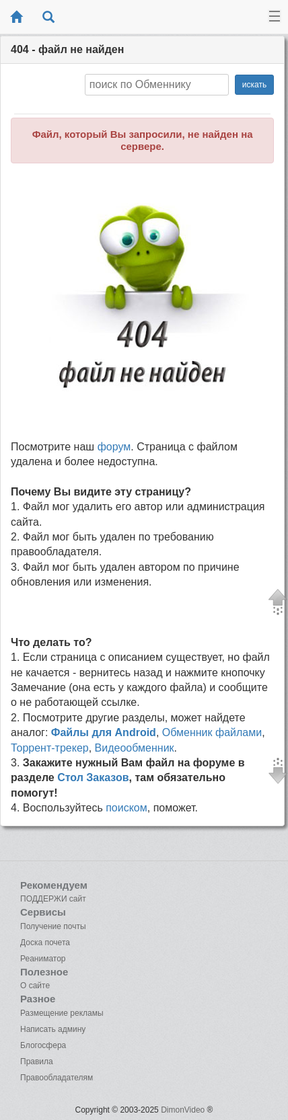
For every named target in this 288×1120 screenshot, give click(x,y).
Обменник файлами (212, 732)
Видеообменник (134, 748)
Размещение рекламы (62, 1013)
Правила (36, 1061)
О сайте (35, 985)
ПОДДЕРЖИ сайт (53, 899)
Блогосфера (43, 1045)
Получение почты (53, 926)
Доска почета (45, 942)
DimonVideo (183, 1110)
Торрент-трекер (50, 748)
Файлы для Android (103, 732)
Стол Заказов (93, 777)
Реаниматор (43, 958)
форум (114, 446)
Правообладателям (56, 1077)
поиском (126, 807)
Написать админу (52, 1029)
